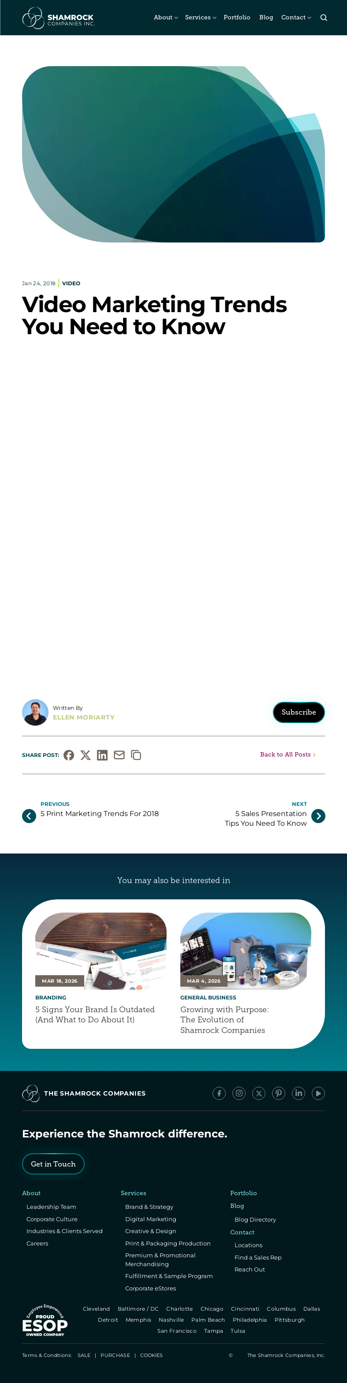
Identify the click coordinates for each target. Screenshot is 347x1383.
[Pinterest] (278, 1093)
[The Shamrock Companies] (57, 18)
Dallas (312, 1308)
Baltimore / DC (139, 1308)
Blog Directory (255, 1219)
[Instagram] (239, 1093)
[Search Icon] (324, 18)
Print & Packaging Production (168, 1243)
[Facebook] (219, 1093)
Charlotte (181, 1308)
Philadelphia (251, 1319)
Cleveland (97, 1308)
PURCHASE (115, 1355)
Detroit (109, 1319)
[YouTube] (318, 1093)
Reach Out (250, 1269)
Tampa (214, 1330)
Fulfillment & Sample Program (169, 1275)
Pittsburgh (290, 1319)
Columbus (282, 1308)
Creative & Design (150, 1230)
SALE (84, 1355)
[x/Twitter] (258, 1093)
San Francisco (178, 1330)
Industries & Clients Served (64, 1230)
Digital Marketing (150, 1219)
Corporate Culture (52, 1219)
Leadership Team (51, 1206)
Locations (248, 1245)
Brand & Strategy (149, 1206)
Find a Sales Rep (258, 1257)
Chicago (213, 1308)
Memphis (139, 1319)
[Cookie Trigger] (151, 1355)
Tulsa (239, 1330)
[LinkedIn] (298, 1093)
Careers (37, 1243)
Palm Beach (208, 1319)
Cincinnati (246, 1308)
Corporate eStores (150, 1288)
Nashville (172, 1319)
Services (198, 17)
